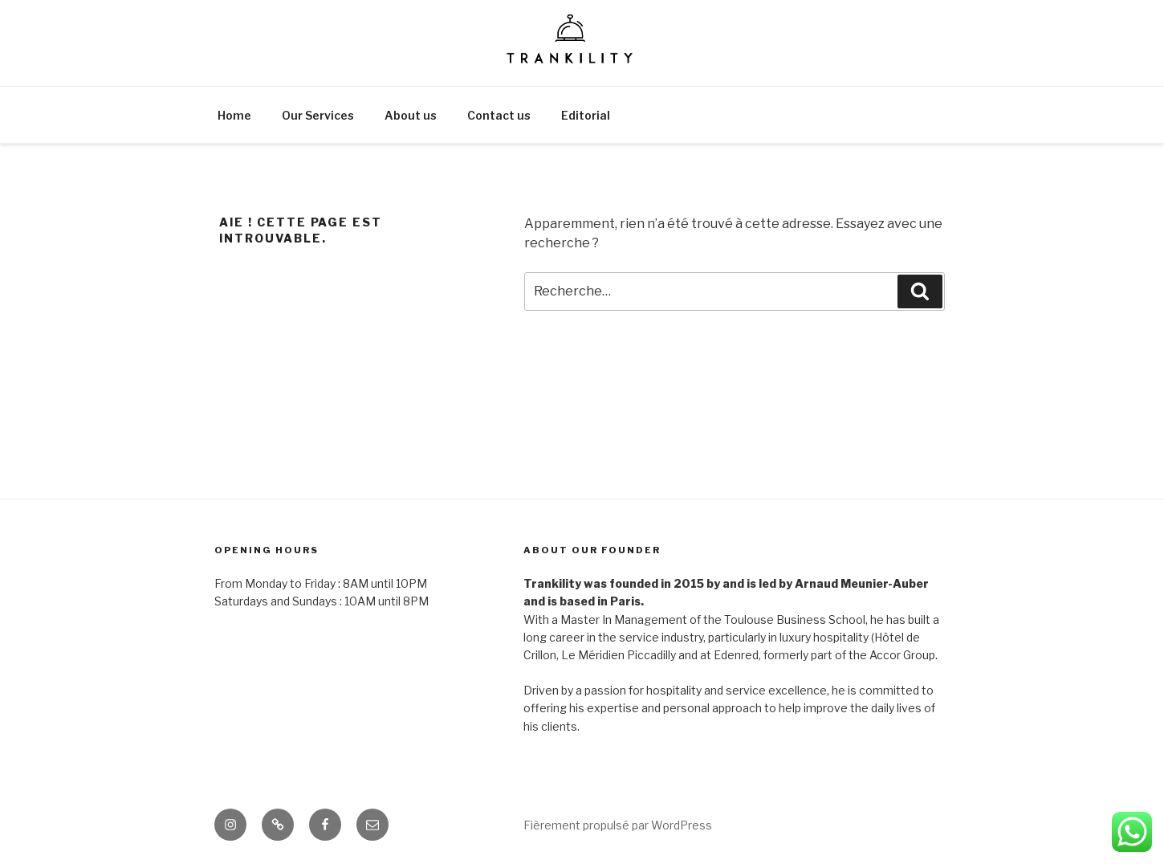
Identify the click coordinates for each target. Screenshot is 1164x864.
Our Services (318, 115)
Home (234, 115)
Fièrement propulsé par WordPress (617, 825)
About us (411, 115)
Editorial (585, 115)
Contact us (499, 115)
